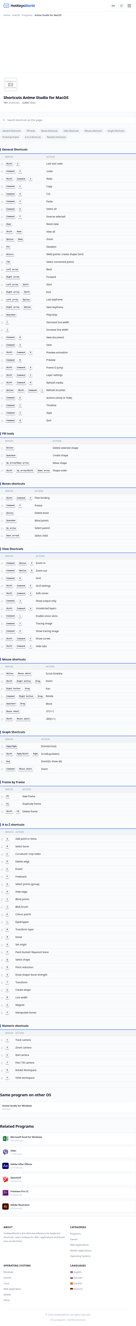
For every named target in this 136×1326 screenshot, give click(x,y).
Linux (6, 1283)
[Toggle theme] (121, 5)
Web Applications (79, 1244)
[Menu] (129, 5)
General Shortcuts (11, 130)
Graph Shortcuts (116, 130)
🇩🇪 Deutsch (76, 1288)
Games (74, 1239)
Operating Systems (80, 1256)
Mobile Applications (80, 1250)
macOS (7, 1277)
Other (7, 1300)
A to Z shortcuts (33, 137)
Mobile (7, 1294)
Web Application (12, 1288)
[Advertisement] (68, 44)
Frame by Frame (10, 137)
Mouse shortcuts (93, 130)
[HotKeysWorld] (19, 6)
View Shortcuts (71, 130)
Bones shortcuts (49, 130)
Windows (8, 1272)
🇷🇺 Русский (76, 1277)
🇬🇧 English (75, 1272)
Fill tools (31, 130)
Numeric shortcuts (56, 137)
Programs (75, 1233)
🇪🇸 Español (76, 1283)
